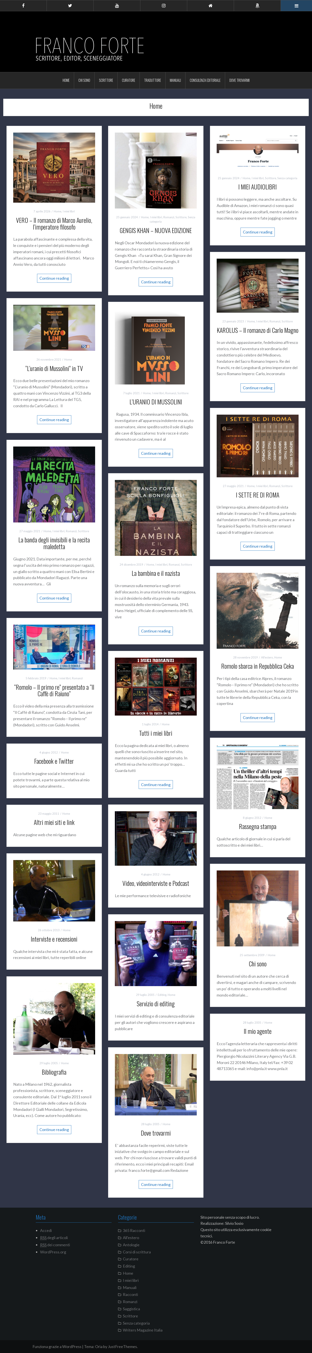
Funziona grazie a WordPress (56, 1346)
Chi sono (84, 80)
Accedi (46, 1230)
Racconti (130, 1294)
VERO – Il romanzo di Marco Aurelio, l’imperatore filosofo (54, 223)
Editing (162, 995)
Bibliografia (54, 1071)
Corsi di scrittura (137, 1252)
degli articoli (54, 1237)
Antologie (131, 1244)
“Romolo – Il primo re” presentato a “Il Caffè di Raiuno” (54, 690)
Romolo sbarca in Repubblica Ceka (257, 666)
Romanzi (168, 217)
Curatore (128, 80)
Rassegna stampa (257, 826)
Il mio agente (257, 1031)
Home (66, 80)
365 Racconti (134, 1230)
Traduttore (152, 80)
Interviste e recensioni (54, 938)
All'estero (267, 657)
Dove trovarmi (239, 80)
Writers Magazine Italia (142, 1330)
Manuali (175, 80)
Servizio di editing (156, 1003)
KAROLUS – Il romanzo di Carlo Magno (257, 330)
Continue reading (54, 278)
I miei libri (69, 211)
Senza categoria (287, 178)
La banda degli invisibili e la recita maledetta (54, 543)
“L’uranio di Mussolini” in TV (54, 368)
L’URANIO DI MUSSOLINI (156, 401)
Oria (98, 1346)
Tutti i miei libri (155, 733)
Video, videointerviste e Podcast (155, 883)
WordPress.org (53, 1252)
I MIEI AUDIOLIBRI (257, 186)
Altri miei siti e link (54, 822)
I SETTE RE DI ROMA (257, 494)
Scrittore (106, 80)
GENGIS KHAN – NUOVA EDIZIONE (156, 230)
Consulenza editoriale (205, 80)
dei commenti (55, 1244)
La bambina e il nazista (156, 573)
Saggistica (131, 1308)
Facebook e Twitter (54, 761)
